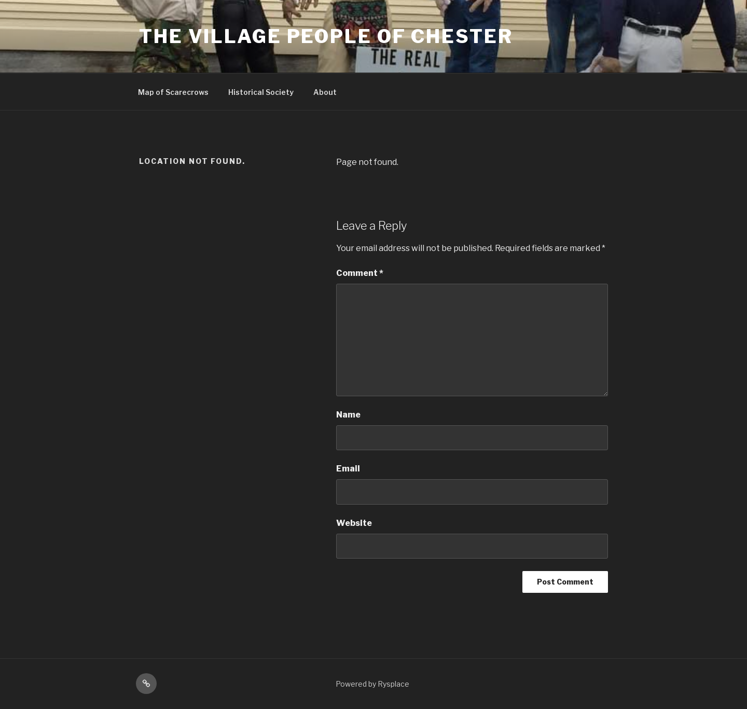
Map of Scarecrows (173, 92)
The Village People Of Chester (326, 36)
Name (348, 415)
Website (354, 523)
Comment (359, 273)
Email (348, 469)
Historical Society (261, 92)
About (325, 92)
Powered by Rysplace (372, 683)
